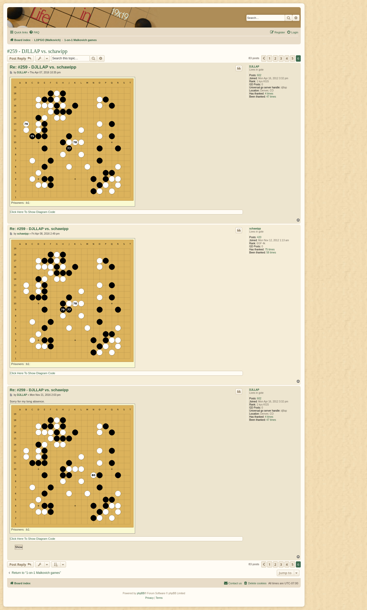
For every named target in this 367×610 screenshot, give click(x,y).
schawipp (255, 228)
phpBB (141, 593)
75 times (270, 249)
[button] (263, 58)
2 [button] (275, 58)
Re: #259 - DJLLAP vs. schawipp (43, 67)
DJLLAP (254, 66)
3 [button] (281, 58)
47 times (271, 96)
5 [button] (292, 58)
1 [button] (269, 58)
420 (259, 237)
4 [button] (287, 58)
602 (259, 75)
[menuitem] (34, 32)
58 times (271, 252)
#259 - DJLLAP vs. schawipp (37, 51)
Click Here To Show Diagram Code (32, 211)
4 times (269, 93)
